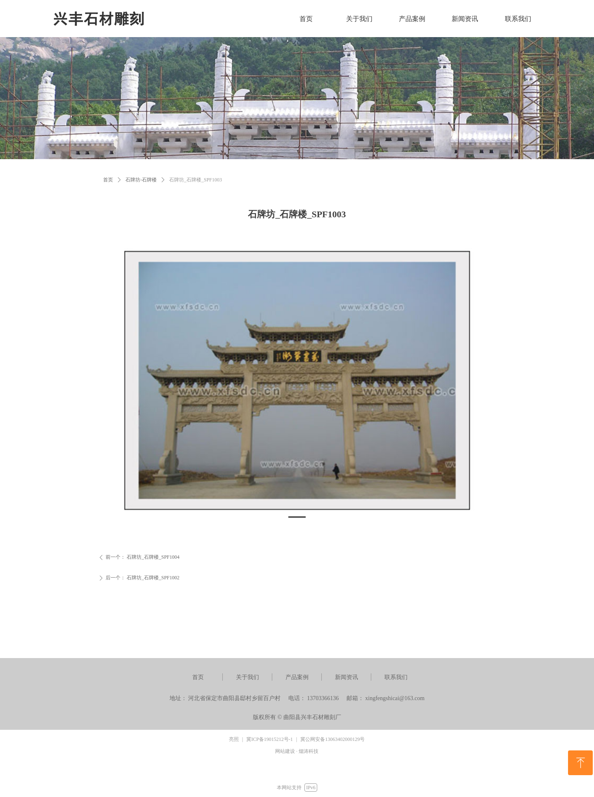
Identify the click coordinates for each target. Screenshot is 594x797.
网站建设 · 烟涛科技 (296, 751)
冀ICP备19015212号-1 (269, 739)
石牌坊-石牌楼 (141, 180)
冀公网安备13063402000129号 (332, 739)
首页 (108, 180)
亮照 (234, 739)
